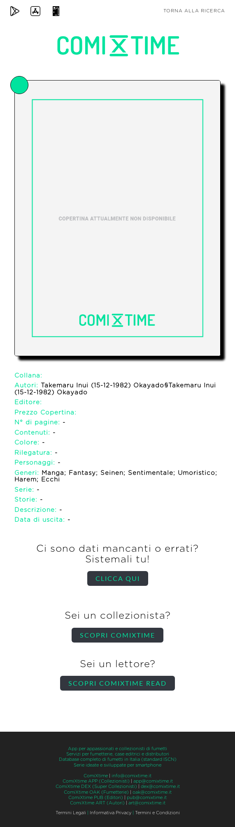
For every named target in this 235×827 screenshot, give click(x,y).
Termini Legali (71, 813)
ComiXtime (96, 776)
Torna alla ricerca (194, 11)
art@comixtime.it (146, 803)
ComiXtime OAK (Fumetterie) (96, 792)
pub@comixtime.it (147, 797)
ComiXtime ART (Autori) (97, 803)
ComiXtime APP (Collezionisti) (96, 781)
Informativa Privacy (110, 813)
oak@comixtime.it (152, 792)
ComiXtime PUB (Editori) (95, 797)
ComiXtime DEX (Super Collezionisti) (96, 786)
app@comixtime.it (153, 781)
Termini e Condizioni (157, 813)
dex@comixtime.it (160, 786)
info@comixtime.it (131, 776)
